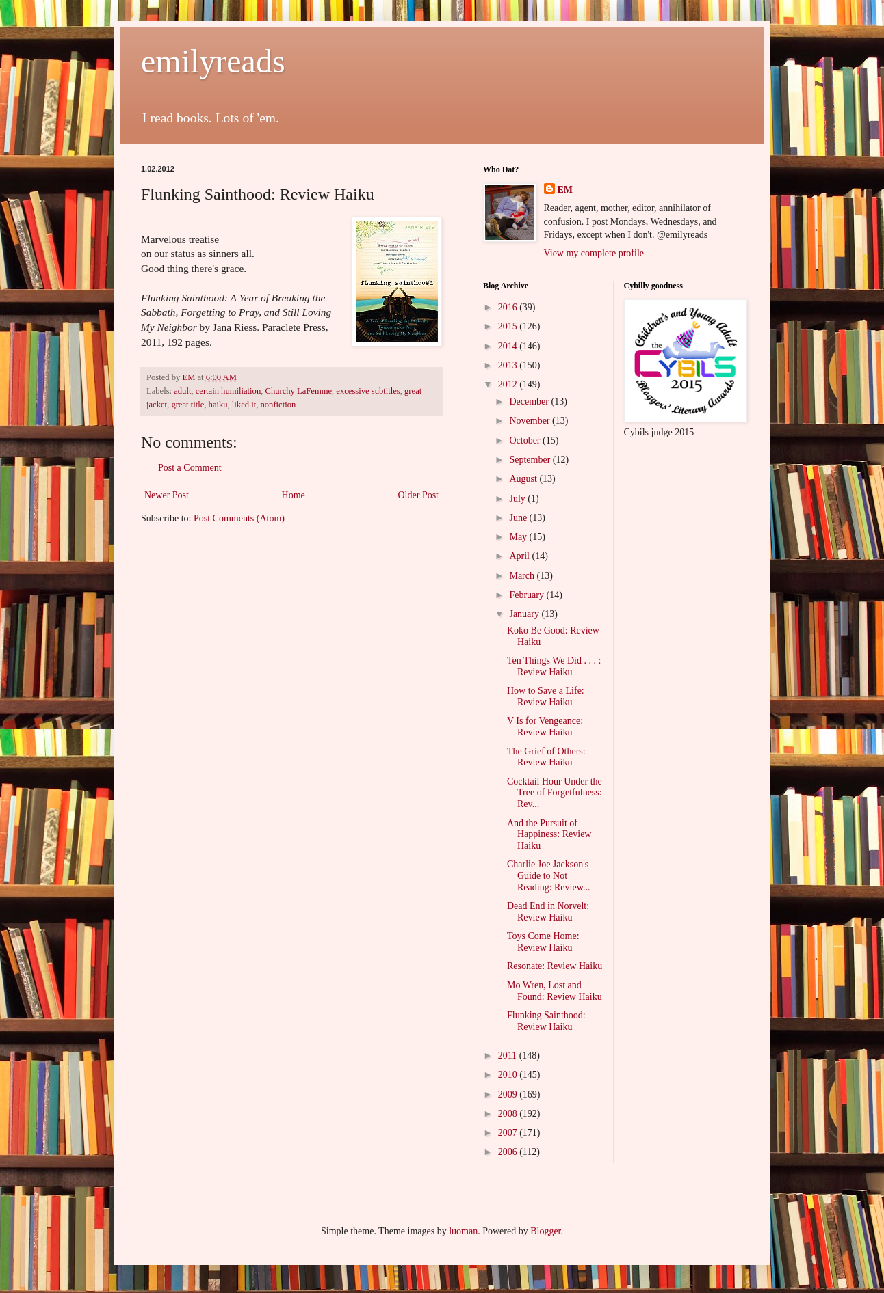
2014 (509, 346)
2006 (509, 1152)
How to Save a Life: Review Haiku (545, 696)
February (527, 595)
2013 (509, 365)
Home (293, 495)
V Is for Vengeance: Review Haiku (545, 726)
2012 (509, 384)
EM (565, 190)
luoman (463, 1231)
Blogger (545, 1231)
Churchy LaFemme (298, 391)
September (530, 459)
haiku (218, 404)
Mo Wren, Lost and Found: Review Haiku (554, 991)
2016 (509, 307)
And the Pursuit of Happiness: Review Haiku (549, 835)
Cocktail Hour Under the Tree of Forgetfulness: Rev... (554, 793)
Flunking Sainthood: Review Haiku (546, 1021)
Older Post (418, 495)
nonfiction (278, 404)
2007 (509, 1133)
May (519, 537)
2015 (509, 326)
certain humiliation (228, 391)
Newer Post (166, 495)
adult (182, 391)
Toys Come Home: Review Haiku (543, 942)
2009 (509, 1094)
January (525, 614)
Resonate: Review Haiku (554, 966)
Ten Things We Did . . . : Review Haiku (554, 666)
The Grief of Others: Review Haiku (546, 757)
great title (187, 404)
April (520, 556)
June (519, 518)
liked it (244, 404)
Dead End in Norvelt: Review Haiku (548, 912)
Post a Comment (190, 468)
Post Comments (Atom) (239, 518)
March (522, 576)
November (530, 421)
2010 (509, 1075)
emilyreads (213, 61)
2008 (509, 1113)
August (524, 479)
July (518, 498)
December (530, 401)
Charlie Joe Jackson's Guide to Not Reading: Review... (548, 876)
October (526, 440)
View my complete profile (594, 253)
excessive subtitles (368, 391)
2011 (508, 1055)
